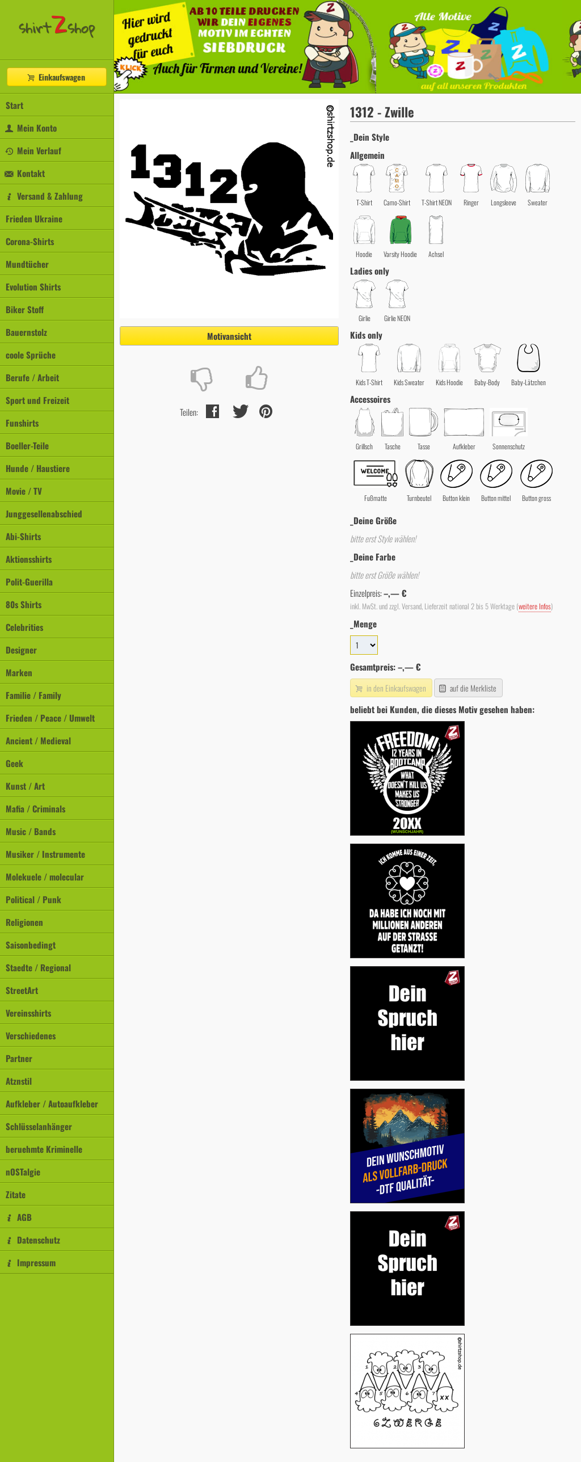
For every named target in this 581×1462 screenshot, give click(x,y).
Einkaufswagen (56, 77)
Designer (21, 649)
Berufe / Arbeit (32, 377)
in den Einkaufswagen (389, 688)
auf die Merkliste (467, 688)
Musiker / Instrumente (45, 854)
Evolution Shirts (33, 286)
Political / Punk (33, 899)
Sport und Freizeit (37, 400)
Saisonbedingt (31, 944)
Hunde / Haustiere (38, 468)
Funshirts (22, 422)
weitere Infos (535, 606)
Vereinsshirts (28, 1012)
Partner (19, 1058)
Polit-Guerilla (29, 581)
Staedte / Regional (38, 967)
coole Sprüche (31, 354)
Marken (19, 672)
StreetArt (22, 990)
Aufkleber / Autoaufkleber (52, 1103)
